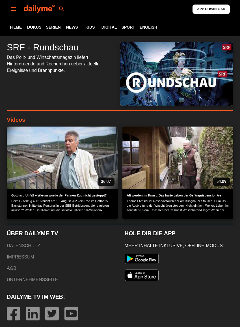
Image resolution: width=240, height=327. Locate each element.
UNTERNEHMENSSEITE (32, 279)
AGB (11, 268)
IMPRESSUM (20, 257)
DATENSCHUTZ (23, 245)
